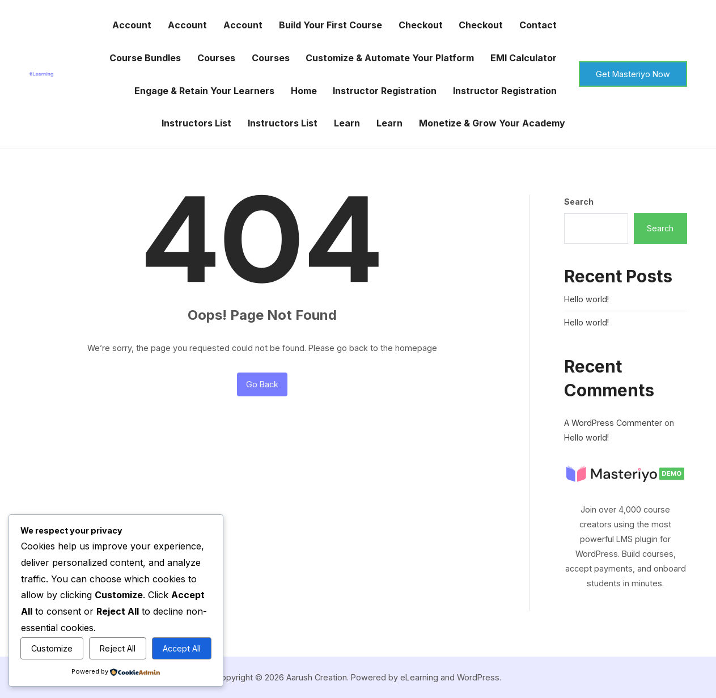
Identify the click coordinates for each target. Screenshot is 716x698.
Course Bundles (145, 58)
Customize (52, 648)
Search (579, 201)
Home (304, 90)
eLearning (419, 677)
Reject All (117, 648)
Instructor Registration (385, 90)
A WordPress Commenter (613, 423)
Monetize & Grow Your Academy (492, 123)
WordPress (478, 677)
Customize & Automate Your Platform (390, 58)
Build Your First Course (330, 25)
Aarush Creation (316, 677)
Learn (347, 123)
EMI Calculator (523, 58)
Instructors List (196, 123)
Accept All (182, 648)
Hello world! (586, 299)
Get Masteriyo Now (633, 74)
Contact (538, 25)
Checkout (421, 25)
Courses (216, 58)
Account (131, 25)
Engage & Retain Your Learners (204, 90)
